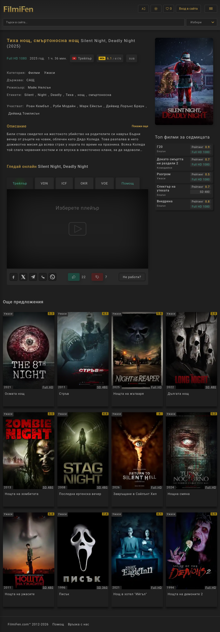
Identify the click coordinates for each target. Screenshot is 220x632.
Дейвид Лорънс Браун (125, 106)
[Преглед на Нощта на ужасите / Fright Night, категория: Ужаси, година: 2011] (28, 559)
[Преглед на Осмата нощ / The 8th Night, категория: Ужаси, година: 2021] (28, 359)
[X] (23, 277)
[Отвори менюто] (211, 9)
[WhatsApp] (52, 277)
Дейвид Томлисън (24, 113)
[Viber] (43, 277)
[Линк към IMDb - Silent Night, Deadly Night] (110, 58)
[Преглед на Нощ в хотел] (137, 559)
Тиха (70, 95)
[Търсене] (93, 22)
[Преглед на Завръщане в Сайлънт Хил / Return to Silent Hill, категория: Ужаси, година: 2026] (137, 459)
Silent (29, 95)
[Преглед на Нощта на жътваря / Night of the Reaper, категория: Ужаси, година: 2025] (137, 359)
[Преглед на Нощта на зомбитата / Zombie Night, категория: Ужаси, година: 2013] (28, 459)
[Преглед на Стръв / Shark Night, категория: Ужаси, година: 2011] (83, 359)
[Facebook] (13, 277)
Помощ (58, 624)
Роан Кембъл (37, 106)
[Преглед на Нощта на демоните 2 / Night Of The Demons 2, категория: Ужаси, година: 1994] (191, 559)
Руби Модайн (64, 106)
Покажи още (140, 126)
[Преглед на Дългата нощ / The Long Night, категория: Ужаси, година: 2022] (191, 359)
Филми (34, 73)
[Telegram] (33, 277)
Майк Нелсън (39, 87)
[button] (143, 9)
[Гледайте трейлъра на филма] (82, 58)
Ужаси (49, 73)
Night (42, 95)
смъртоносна (100, 95)
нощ (81, 95)
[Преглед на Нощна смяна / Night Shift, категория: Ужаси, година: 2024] (191, 459)
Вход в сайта (188, 8)
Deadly (56, 95)
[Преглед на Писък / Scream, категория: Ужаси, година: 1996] (83, 559)
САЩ (30, 80)
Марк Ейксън (91, 106)
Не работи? (132, 277)
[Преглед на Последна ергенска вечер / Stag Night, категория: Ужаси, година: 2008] (83, 459)
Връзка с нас (78, 624)
